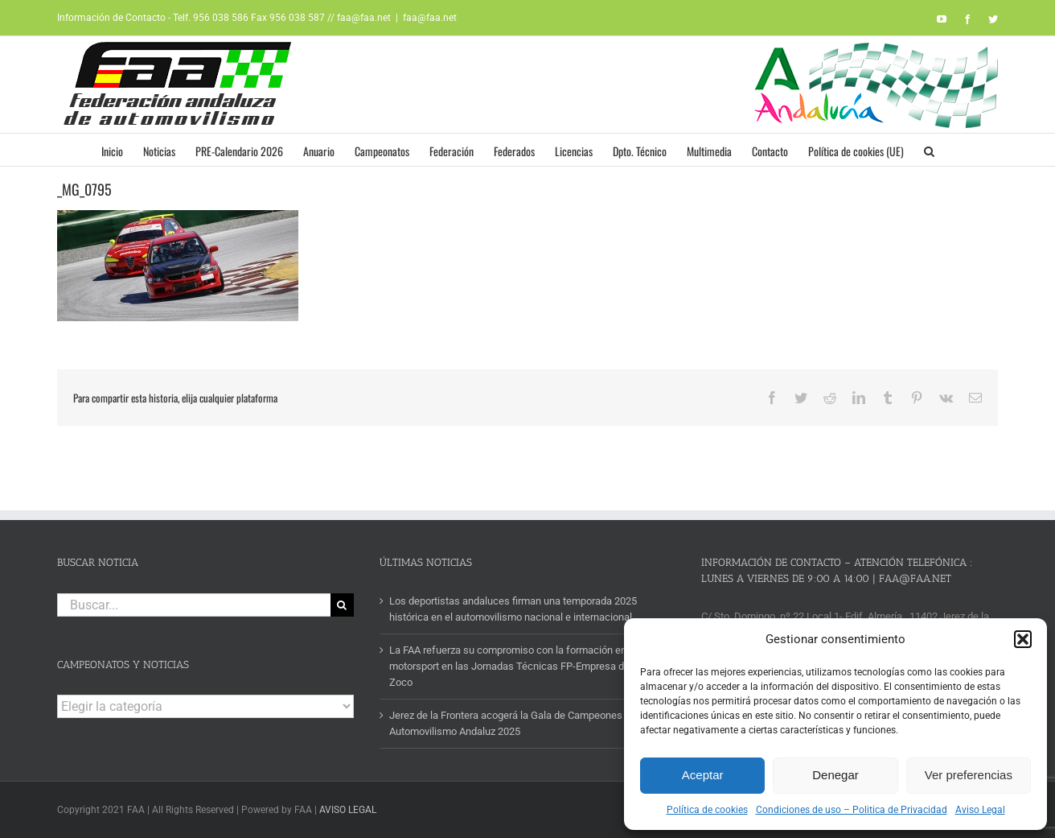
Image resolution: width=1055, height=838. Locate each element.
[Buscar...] (193, 605)
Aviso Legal (980, 809)
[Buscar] (342, 605)
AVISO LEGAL (347, 809)
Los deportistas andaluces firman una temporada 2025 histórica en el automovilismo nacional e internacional (513, 609)
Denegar (835, 775)
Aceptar (703, 775)
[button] (1023, 639)
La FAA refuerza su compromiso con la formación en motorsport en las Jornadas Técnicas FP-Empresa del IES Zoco (519, 666)
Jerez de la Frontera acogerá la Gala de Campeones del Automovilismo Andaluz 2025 (513, 723)
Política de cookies (707, 809)
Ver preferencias (968, 775)
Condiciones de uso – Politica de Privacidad (851, 809)
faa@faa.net (430, 17)
